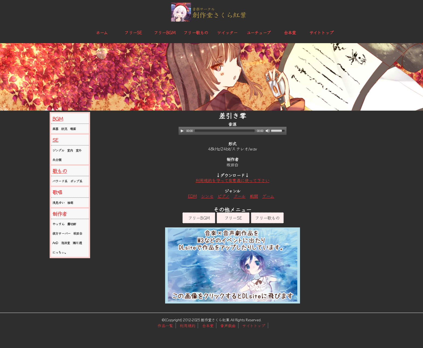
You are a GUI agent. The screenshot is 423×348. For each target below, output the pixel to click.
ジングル (58, 150)
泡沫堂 (65, 242)
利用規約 (187, 325)
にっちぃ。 (59, 252)
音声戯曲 (228, 325)
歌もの (59, 171)
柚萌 (70, 202)
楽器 (55, 128)
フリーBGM (164, 32)
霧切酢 (71, 223)
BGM (57, 118)
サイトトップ (321, 32)
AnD (55, 242)
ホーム (102, 32)
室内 (70, 150)
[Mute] (267, 131)
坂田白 (77, 233)
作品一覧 (165, 325)
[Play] (182, 131)
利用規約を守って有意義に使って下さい (233, 180)
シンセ (207, 196)
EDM (192, 196)
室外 (78, 150)
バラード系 (59, 181)
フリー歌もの (195, 32)
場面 (73, 128)
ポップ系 (76, 181)
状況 (64, 128)
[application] (232, 131)
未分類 (57, 159)
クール (240, 196)
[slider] (225, 130)
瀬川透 (77, 242)
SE (55, 140)
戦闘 (254, 196)
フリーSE (133, 32)
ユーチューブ (259, 32)
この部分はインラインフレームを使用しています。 (232, 265)
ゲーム (268, 196)
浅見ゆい (58, 202)
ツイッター (227, 32)
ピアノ (223, 196)
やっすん (58, 223)
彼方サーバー (61, 233)
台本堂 (290, 32)
